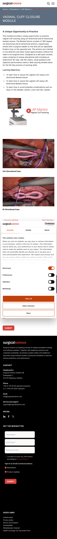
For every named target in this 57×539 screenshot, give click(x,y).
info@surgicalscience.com (12, 396)
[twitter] (13, 416)
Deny (28, 313)
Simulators (14, 9)
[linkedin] (4, 416)
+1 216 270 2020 (11, 388)
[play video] (28, 110)
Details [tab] (28, 230)
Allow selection (28, 306)
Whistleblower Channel (11, 528)
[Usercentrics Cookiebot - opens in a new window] (44, 224)
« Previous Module (10, 220)
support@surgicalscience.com (14, 404)
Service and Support (10, 523)
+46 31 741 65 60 (9, 386)
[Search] (48, 3)
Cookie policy (8, 517)
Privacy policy (8, 520)
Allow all (28, 299)
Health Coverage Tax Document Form (16, 531)
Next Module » (48, 220)
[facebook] (9, 416)
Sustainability (8, 525)
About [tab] (46, 230)
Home (5, 9)
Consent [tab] (10, 230)
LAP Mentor (26, 9)
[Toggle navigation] (53, 3)
